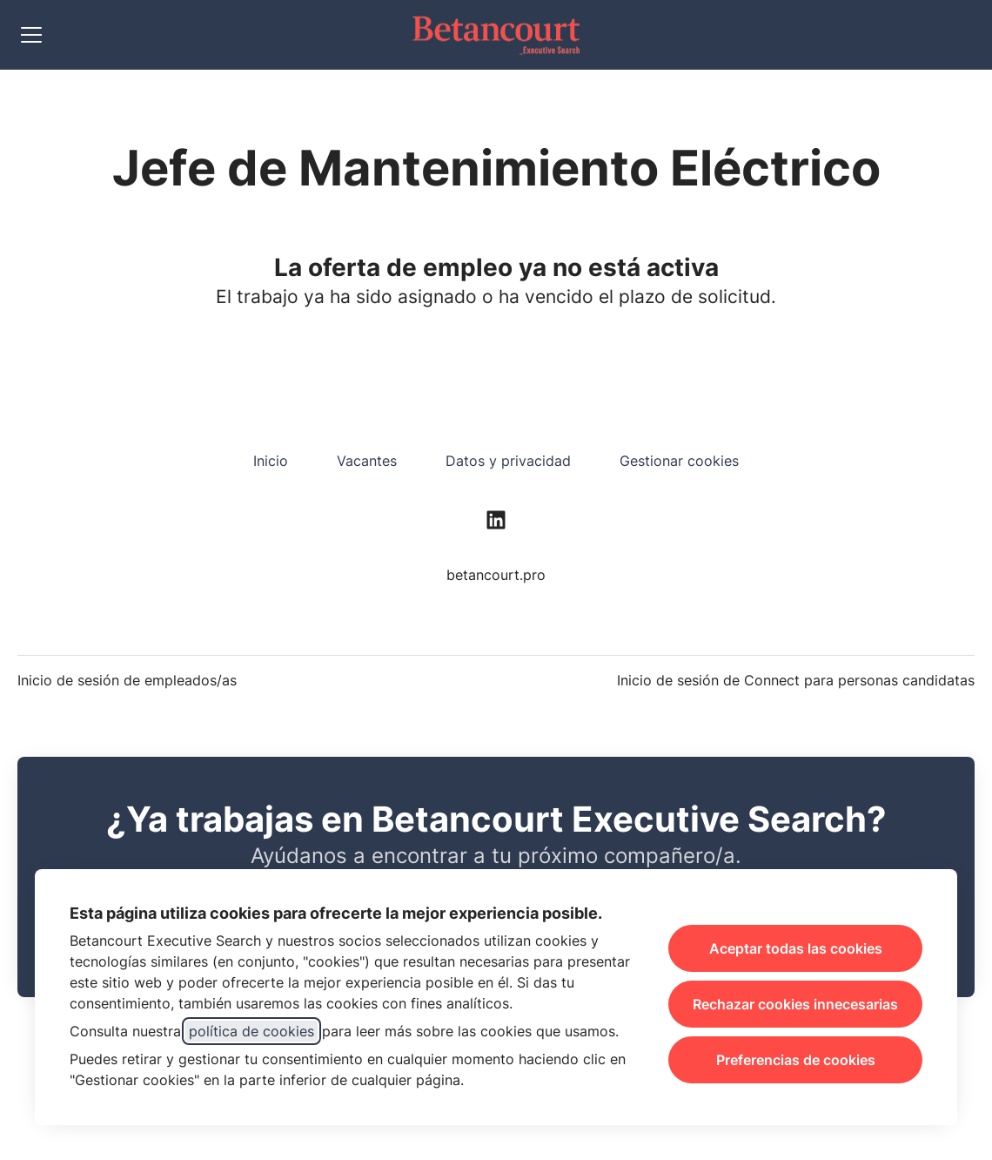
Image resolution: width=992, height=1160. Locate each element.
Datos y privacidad (508, 460)
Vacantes (367, 460)
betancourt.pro (496, 574)
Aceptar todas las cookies (795, 948)
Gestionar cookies (679, 460)
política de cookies (251, 1031)
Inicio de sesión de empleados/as (127, 680)
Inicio (270, 460)
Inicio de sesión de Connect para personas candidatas (796, 680)
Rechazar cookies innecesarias (795, 1004)
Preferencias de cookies (795, 1060)
